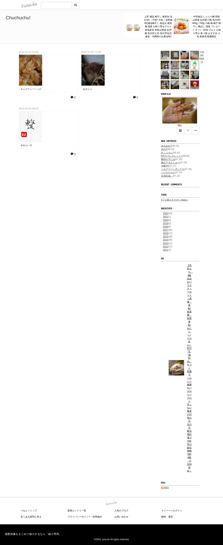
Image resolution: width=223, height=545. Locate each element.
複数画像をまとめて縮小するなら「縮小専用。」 (34, 534)
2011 (165, 250)
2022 (165, 213)
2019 (165, 223)
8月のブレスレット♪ (171, 156)
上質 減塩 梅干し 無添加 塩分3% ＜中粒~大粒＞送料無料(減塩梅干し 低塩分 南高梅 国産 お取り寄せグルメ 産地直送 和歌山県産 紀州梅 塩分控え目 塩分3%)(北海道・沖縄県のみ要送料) (158, 26)
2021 (165, 216)
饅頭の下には (168, 159)
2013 (165, 243)
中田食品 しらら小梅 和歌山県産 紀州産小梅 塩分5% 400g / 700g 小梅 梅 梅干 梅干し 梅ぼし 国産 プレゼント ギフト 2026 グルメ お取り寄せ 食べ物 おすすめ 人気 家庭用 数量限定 (206, 26)
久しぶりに (167, 152)
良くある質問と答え (31, 516)
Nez (180, 125)
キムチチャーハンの (31, 89)
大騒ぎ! (165, 165)
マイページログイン (171, 510)
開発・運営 (167, 516)
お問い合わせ (121, 516)
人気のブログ (121, 510)
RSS (165, 487)
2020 (165, 220)
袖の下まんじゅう (170, 162)
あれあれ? (166, 146)
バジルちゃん (168, 172)
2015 (165, 236)
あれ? (164, 149)
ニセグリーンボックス (172, 169)
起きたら (87, 89)
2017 (165, 230)
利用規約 (97, 516)
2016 (165, 233)
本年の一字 (26, 145)
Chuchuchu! (18, 17)
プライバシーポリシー (79, 516)
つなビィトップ (29, 510)
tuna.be (111, 503)
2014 (165, 239)
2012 (165, 246)
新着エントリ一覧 (76, 510)
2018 (165, 226)
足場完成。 (167, 176)
